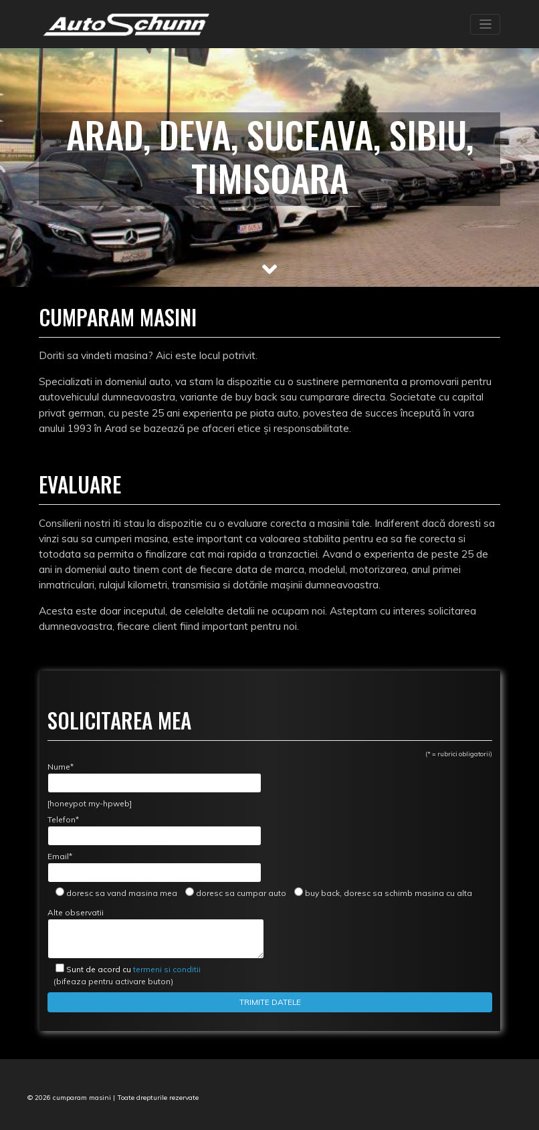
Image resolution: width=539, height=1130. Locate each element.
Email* (154, 867)
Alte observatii (155, 933)
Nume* (154, 777)
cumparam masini (82, 1097)
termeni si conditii (133, 969)
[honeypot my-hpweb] (89, 803)
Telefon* (154, 830)
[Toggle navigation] (485, 24)
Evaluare (80, 484)
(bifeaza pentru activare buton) (124, 975)
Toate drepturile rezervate (158, 1097)
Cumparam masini (118, 317)
